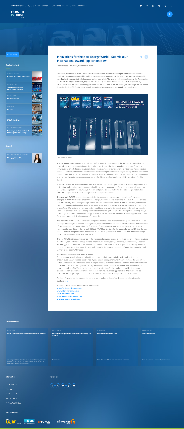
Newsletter (11, 393)
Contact (9, 389)
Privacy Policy (12, 398)
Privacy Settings (13, 402)
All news (11, 54)
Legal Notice (11, 384)
